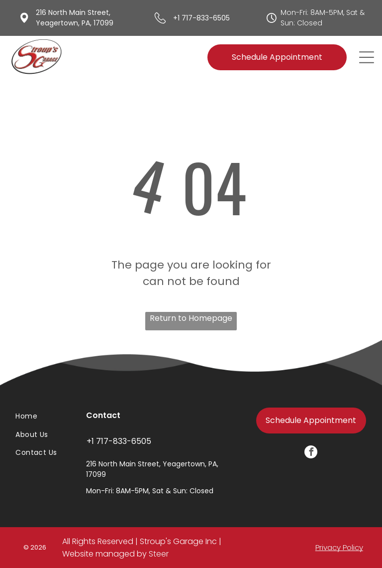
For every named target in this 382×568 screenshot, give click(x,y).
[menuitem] (39, 417)
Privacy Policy (339, 547)
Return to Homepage (191, 318)
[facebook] (310, 453)
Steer (159, 554)
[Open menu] (366, 57)
